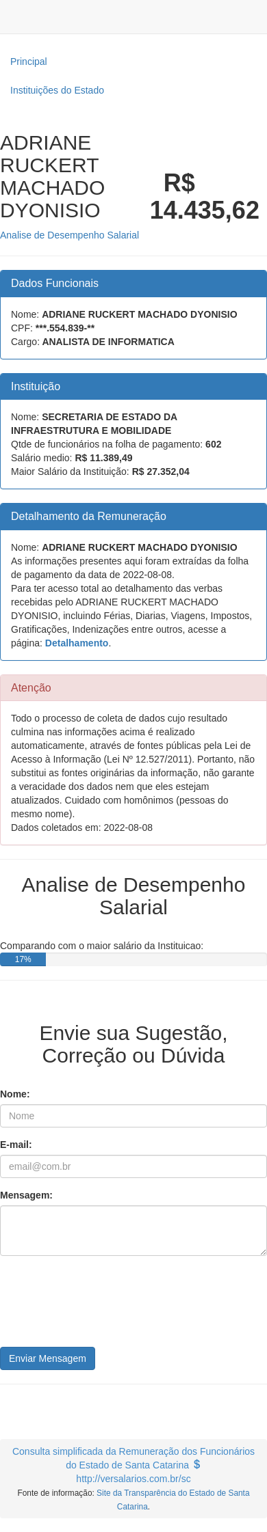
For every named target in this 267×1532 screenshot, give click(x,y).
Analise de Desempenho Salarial (69, 235)
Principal (28, 61)
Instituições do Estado (57, 90)
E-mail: (16, 1144)
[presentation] (104, 1306)
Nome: (15, 1094)
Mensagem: (26, 1195)
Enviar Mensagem (47, 1358)
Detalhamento (77, 643)
